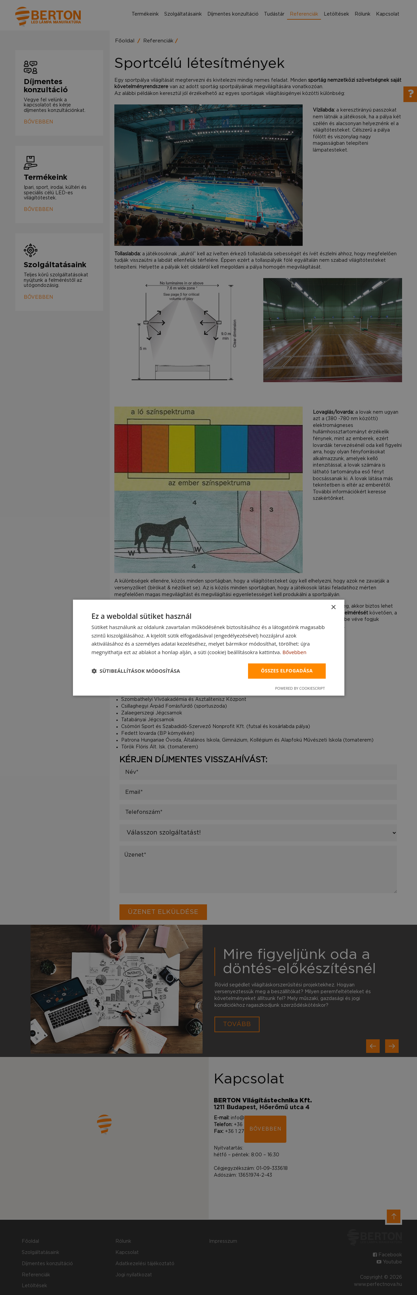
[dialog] (208, 647)
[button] (136, 671)
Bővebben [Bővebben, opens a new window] (294, 652)
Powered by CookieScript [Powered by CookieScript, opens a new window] (300, 688)
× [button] (333, 607)
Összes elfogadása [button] (286, 670)
